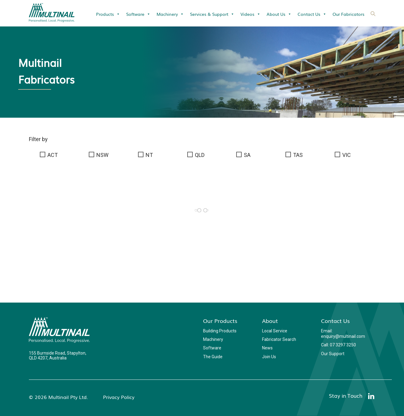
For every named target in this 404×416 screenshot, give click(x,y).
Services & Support (212, 14)
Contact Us (312, 14)
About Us (279, 14)
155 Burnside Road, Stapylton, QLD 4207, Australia (57, 355)
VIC (346, 155)
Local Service (274, 330)
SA (247, 155)
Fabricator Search (279, 339)
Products (108, 14)
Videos (250, 14)
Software (138, 14)
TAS (298, 155)
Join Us (269, 356)
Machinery (170, 14)
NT (149, 155)
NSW (102, 155)
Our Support (332, 353)
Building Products (220, 330)
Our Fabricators (348, 14)
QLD (200, 155)
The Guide (213, 356)
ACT (52, 155)
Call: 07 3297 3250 (338, 344)
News (267, 347)
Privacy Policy (118, 396)
